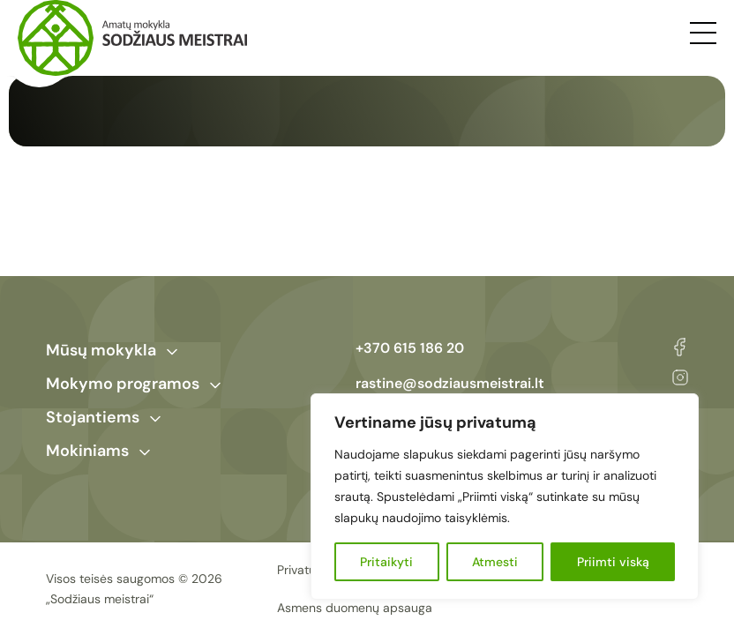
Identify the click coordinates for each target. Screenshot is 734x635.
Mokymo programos (122, 383)
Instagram (680, 377)
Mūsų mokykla (101, 350)
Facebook (679, 347)
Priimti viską (613, 562)
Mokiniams (87, 450)
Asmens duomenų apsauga (354, 608)
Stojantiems (92, 417)
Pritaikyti (386, 562)
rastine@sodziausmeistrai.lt (450, 383)
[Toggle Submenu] (172, 351)
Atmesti (495, 562)
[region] (505, 496)
